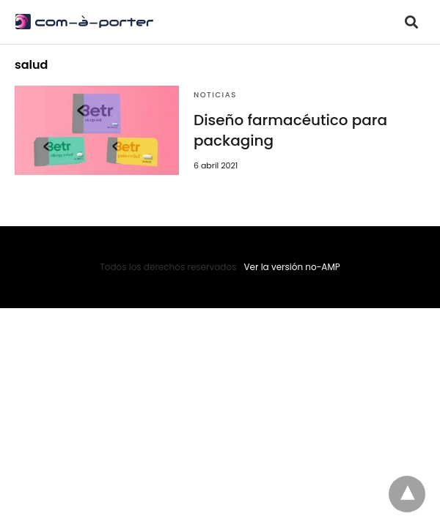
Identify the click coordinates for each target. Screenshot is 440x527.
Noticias (215, 94)
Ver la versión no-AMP (291, 267)
